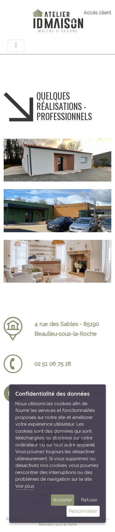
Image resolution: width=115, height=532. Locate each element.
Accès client (97, 13)
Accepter (62, 500)
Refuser (89, 500)
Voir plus (24, 486)
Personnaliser (83, 511)
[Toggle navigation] (16, 45)
